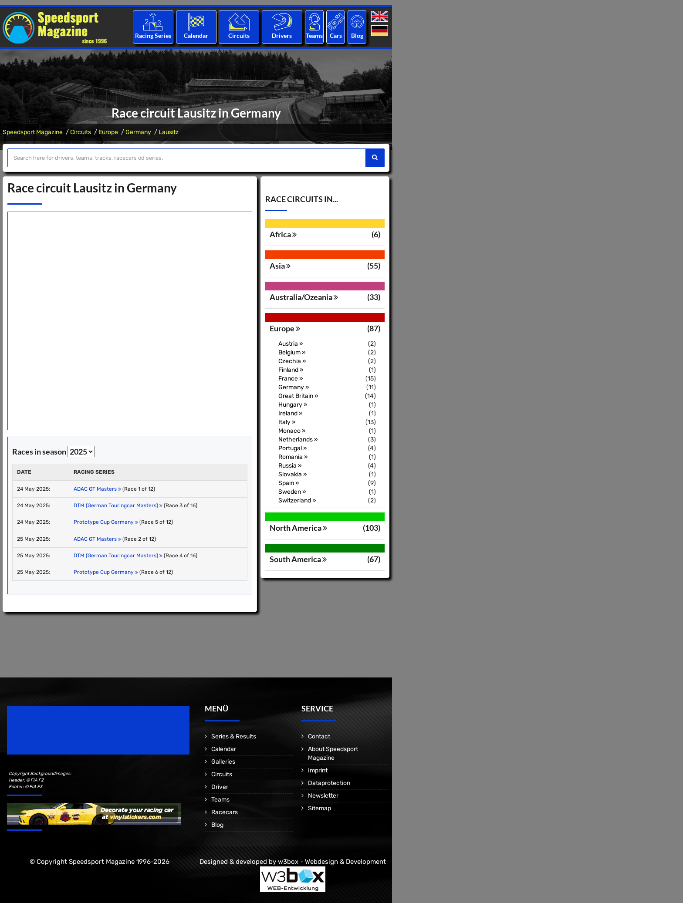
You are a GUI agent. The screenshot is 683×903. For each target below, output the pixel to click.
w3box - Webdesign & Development (332, 862)
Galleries (223, 761)
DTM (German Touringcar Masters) (118, 505)
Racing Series (153, 35)
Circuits (239, 35)
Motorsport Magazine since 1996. (56, 736)
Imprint (318, 770)
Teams (314, 35)
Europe (108, 132)
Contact (319, 736)
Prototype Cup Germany (106, 522)
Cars (336, 35)
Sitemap (319, 808)
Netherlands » (298, 439)
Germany (138, 132)
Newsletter (323, 795)
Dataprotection (329, 783)
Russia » (290, 465)
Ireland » (290, 413)
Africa (283, 234)
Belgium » (292, 352)
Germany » (293, 387)
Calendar (196, 35)
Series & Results (233, 736)
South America (298, 559)
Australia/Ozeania (304, 297)
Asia (280, 265)
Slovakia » (292, 474)
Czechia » (292, 361)
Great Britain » (298, 396)
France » (290, 378)
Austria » (290, 343)
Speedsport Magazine (33, 132)
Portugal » (292, 448)
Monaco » (292, 431)
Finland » (291, 370)
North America (298, 527)
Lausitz (169, 132)
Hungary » (293, 404)
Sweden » (292, 491)
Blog (357, 35)
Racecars (224, 812)
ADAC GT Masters (97, 489)
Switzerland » (297, 500)
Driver (219, 787)
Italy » (287, 422)
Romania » (293, 457)
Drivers (282, 35)
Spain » (288, 483)
